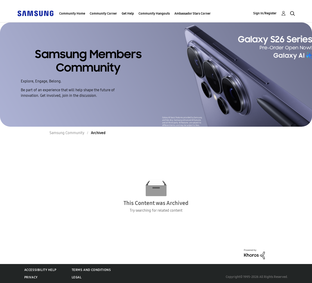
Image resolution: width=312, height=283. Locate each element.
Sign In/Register (265, 13)
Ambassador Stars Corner (192, 14)
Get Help (128, 14)
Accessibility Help (40, 270)
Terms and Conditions (91, 270)
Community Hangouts (154, 14)
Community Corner (103, 14)
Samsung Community (66, 133)
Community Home (72, 14)
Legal (77, 277)
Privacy (31, 277)
